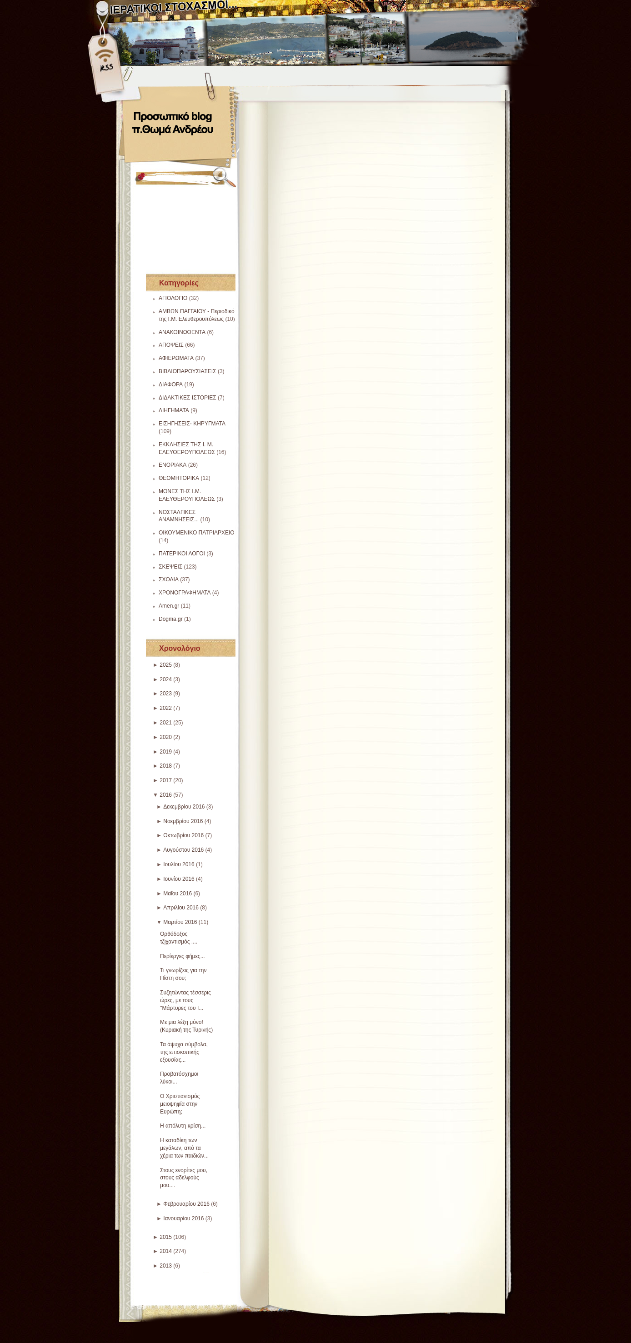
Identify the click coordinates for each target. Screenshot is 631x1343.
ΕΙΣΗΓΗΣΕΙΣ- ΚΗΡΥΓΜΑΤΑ (192, 423)
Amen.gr (169, 606)
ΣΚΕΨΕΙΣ (170, 567)
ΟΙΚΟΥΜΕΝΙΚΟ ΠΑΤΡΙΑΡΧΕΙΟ (197, 532)
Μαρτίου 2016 (180, 922)
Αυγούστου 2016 (183, 850)
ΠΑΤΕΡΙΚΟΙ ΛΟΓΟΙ (182, 553)
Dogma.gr (171, 619)
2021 (166, 722)
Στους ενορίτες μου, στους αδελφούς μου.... (183, 1178)
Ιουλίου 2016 (179, 864)
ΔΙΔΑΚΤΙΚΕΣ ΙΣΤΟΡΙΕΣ (187, 397)
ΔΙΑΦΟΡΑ (171, 384)
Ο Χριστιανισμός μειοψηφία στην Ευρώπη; (180, 1104)
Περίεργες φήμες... (182, 956)
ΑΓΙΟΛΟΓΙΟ (173, 298)
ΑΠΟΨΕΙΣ (171, 345)
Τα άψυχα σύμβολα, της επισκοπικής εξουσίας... (184, 1052)
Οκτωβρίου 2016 (183, 835)
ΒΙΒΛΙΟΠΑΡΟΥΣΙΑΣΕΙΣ (187, 371)
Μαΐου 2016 (177, 893)
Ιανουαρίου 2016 (183, 1218)
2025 (166, 665)
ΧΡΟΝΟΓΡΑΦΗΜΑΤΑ (185, 592)
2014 (166, 1251)
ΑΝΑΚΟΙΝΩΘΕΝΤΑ (182, 332)
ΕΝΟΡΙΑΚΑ (172, 465)
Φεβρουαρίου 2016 (186, 1204)
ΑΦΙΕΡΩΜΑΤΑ (176, 358)
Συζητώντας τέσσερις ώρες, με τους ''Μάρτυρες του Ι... (185, 1000)
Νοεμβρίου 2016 (183, 821)
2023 (166, 693)
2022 (166, 708)
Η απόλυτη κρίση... (182, 1126)
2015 (166, 1237)
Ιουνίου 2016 (179, 879)
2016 (166, 795)
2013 (166, 1266)
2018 (166, 766)
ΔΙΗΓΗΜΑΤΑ (174, 410)
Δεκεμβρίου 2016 (184, 807)
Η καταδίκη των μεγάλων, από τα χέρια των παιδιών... (184, 1148)
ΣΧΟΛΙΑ (169, 579)
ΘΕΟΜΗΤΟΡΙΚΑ (179, 478)
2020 (166, 737)
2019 (166, 752)
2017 (166, 780)
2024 (166, 679)
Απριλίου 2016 (181, 907)
